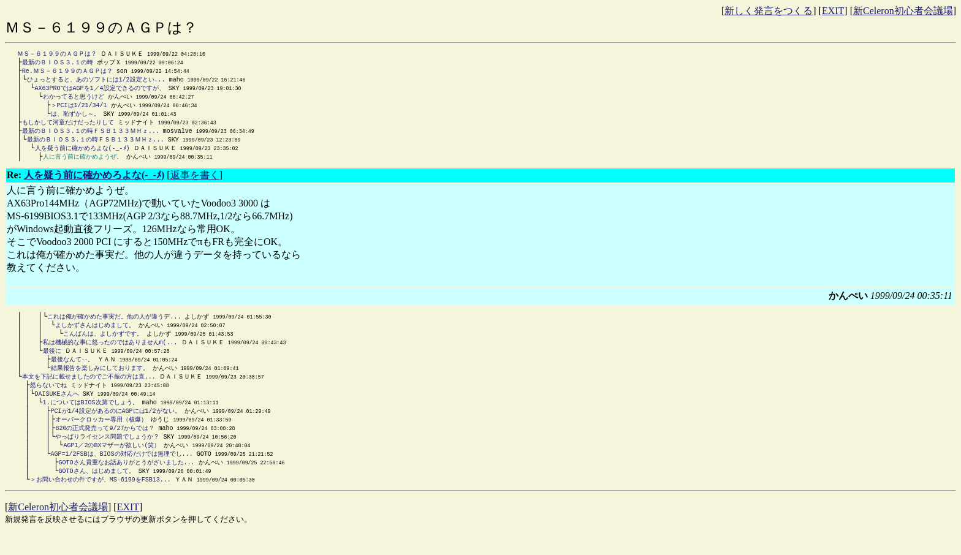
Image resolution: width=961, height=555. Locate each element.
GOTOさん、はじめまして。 (97, 490)
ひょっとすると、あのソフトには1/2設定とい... (96, 81)
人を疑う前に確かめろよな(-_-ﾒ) (82, 155)
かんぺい (129, 164)
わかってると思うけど (73, 100)
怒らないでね (48, 398)
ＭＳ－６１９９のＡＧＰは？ (57, 54)
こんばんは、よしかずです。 (103, 343)
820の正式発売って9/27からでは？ (104, 444)
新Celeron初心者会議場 (903, 11)
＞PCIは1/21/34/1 (79, 109)
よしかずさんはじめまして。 (95, 334)
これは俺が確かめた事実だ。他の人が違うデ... (114, 324)
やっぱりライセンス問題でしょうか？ (107, 453)
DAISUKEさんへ (57, 407)
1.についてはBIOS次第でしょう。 (91, 416)
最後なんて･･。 (72, 370)
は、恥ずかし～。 (75, 118)
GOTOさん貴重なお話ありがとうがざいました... (127, 481)
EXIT (833, 11)
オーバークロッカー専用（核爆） (101, 435)
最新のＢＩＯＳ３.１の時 (57, 63)
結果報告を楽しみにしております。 (100, 380)
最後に (52, 361)
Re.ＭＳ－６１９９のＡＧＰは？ (67, 72)
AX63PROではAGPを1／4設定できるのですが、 (100, 90)
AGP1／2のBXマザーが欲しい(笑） (111, 462)
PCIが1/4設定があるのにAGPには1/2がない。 (116, 425)
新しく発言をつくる (768, 11)
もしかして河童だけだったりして (68, 127)
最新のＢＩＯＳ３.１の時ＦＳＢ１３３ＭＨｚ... (90, 136)
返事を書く (194, 183)
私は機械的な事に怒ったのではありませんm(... (110, 352)
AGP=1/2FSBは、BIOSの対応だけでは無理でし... (122, 471)
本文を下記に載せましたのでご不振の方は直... (89, 389)
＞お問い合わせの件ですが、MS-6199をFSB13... (100, 499)
